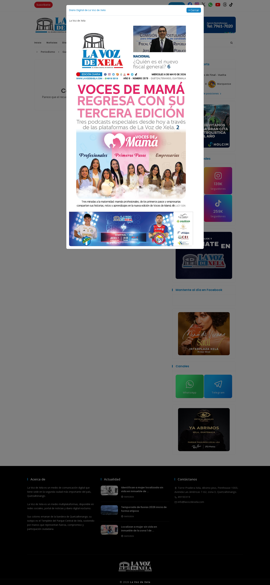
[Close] (193, 10)
